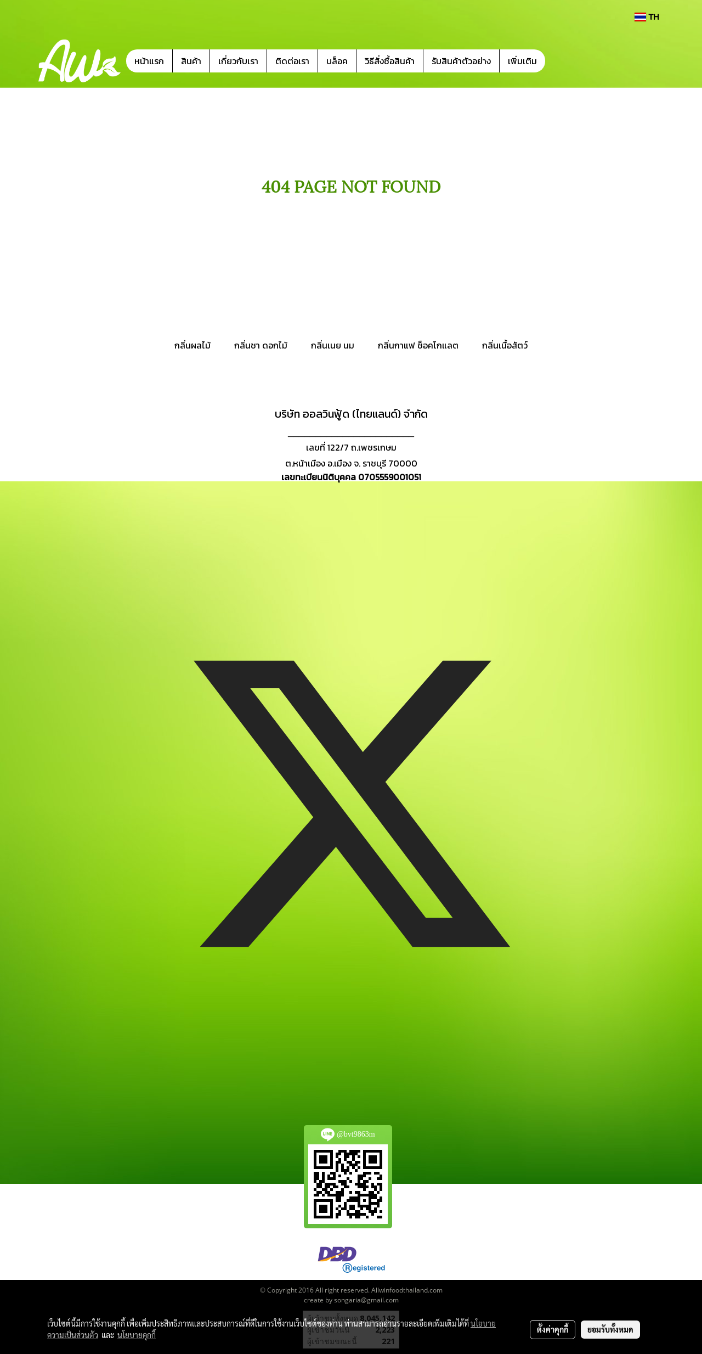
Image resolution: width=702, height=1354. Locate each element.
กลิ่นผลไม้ (192, 345)
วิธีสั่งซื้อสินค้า (390, 61)
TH (647, 17)
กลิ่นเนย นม (332, 345)
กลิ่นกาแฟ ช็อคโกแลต (418, 345)
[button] (562, 61)
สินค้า (191, 61)
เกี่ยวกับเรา (238, 61)
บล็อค (337, 61)
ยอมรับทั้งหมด (610, 1329)
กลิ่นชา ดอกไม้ (260, 345)
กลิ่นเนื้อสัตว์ (505, 345)
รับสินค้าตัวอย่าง (461, 61)
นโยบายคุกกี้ (136, 1335)
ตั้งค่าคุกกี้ (552, 1329)
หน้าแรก (149, 61)
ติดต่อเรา (292, 61)
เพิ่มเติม (522, 61)
